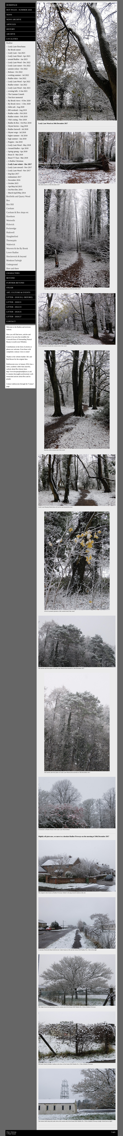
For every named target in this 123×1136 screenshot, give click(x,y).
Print (8, 1132)
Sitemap (13, 1132)
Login (113, 1132)
